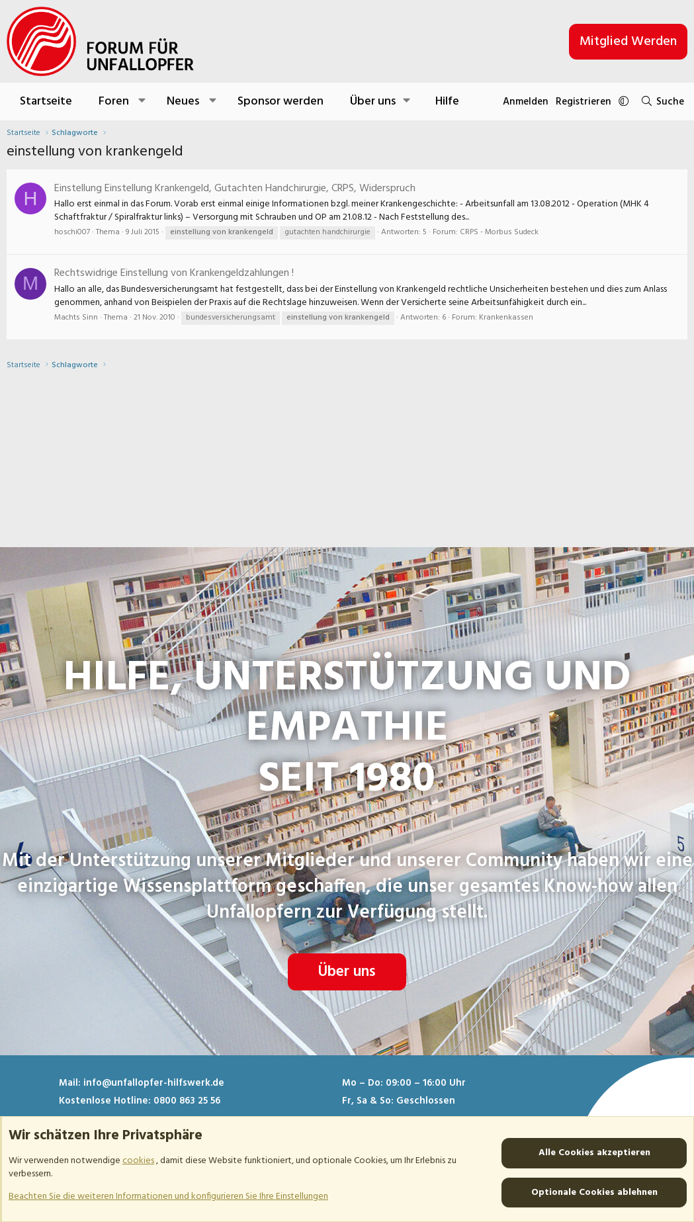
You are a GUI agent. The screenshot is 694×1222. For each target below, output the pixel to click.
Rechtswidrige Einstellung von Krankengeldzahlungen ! (174, 273)
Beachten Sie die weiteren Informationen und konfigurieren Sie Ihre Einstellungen (168, 1195)
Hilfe (447, 101)
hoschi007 (72, 232)
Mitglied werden (628, 41)
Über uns (347, 939)
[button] (142, 101)
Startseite (46, 101)
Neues (183, 101)
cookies (138, 1160)
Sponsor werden (281, 101)
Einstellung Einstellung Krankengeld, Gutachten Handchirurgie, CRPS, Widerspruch (234, 188)
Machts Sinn (76, 317)
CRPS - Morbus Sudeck (499, 232)
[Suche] (659, 101)
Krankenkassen (506, 317)
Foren (114, 101)
